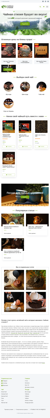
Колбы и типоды (29, 400)
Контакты (27, 383)
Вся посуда (27, 391)
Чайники (27, 394)
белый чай (20, 332)
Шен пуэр (25, 94)
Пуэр (31, 332)
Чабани (27, 398)
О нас (26, 380)
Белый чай (3, 391)
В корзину (9, 146)
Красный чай (4, 396)
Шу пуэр (8, 94)
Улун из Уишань (8, 111)
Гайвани (27, 396)
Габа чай (41, 94)
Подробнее (25, 24)
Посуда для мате (29, 402)
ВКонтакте (8, 288)
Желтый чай (4, 402)
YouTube (8, 310)
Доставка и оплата (29, 387)
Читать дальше (7, 233)
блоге (43, 362)
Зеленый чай (14, 332)
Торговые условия (8, 409)
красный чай (36, 332)
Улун (2, 400)
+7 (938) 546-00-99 (5, 1)
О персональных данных (22, 409)
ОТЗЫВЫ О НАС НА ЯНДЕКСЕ (38, 409)
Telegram (30, 288)
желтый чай (26, 332)
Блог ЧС (27, 385)
